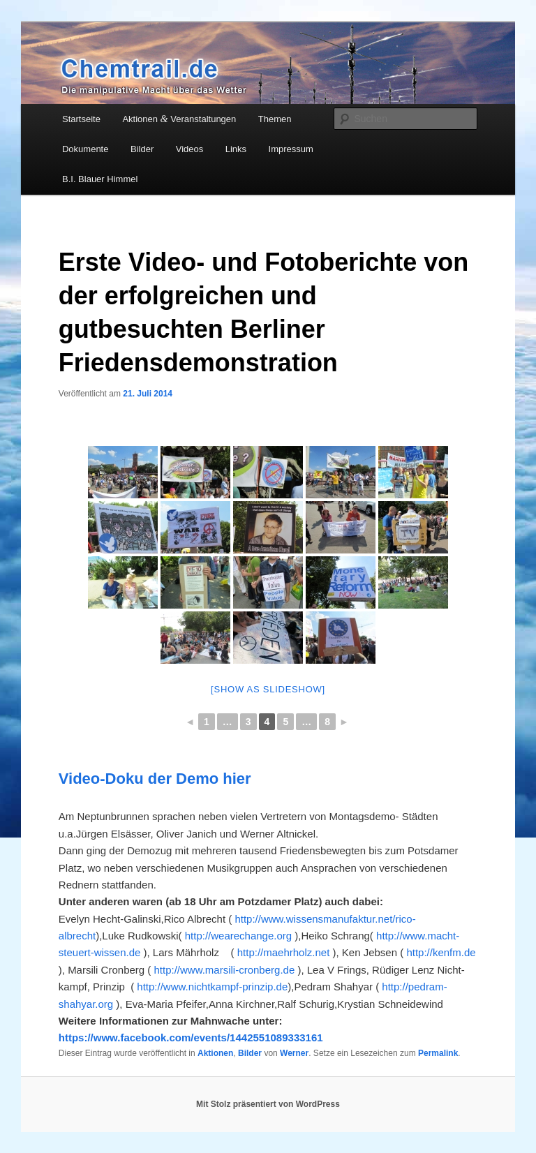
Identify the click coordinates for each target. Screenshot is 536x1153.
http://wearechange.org (238, 936)
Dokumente (85, 149)
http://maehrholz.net (282, 952)
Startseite (81, 119)
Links (235, 149)
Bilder (142, 149)
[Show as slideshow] (268, 689)
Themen (275, 119)
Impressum (291, 149)
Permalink (438, 1053)
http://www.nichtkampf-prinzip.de (212, 986)
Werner (294, 1053)
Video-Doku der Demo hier (155, 778)
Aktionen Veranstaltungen (179, 118)
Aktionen (215, 1053)
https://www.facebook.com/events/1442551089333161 (191, 1037)
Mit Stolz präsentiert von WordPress (268, 1104)
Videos (190, 149)
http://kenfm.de (440, 952)
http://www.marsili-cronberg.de (224, 970)
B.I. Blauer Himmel (99, 179)
